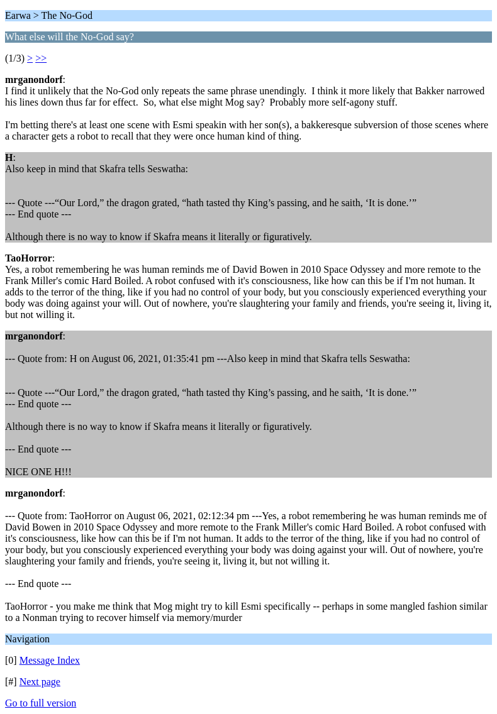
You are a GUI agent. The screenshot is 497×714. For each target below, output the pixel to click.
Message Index (50, 660)
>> (41, 58)
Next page (40, 681)
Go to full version (40, 703)
